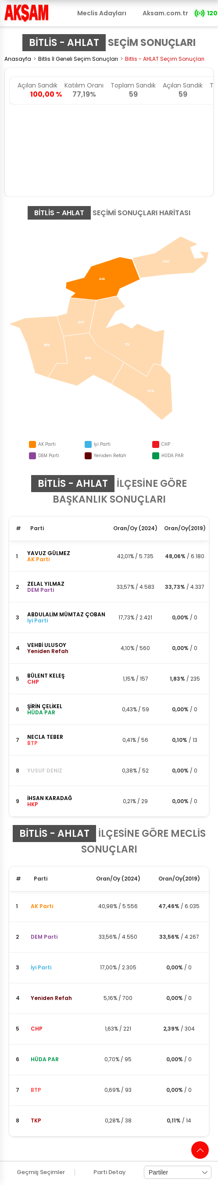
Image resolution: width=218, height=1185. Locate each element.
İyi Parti (41, 967)
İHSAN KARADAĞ (49, 798)
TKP (36, 1120)
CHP (37, 1028)
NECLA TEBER (45, 737)
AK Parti (42, 906)
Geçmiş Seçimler (41, 1172)
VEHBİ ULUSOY (46, 645)
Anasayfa (17, 59)
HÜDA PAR (45, 1059)
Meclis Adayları (101, 13)
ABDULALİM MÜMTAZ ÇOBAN (66, 614)
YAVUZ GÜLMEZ (48, 553)
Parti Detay (109, 1172)
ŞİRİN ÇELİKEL (44, 706)
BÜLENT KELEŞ (45, 675)
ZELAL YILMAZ (45, 583)
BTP (36, 1090)
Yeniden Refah (51, 998)
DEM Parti (44, 936)
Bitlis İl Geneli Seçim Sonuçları (78, 59)
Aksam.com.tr (165, 13)
